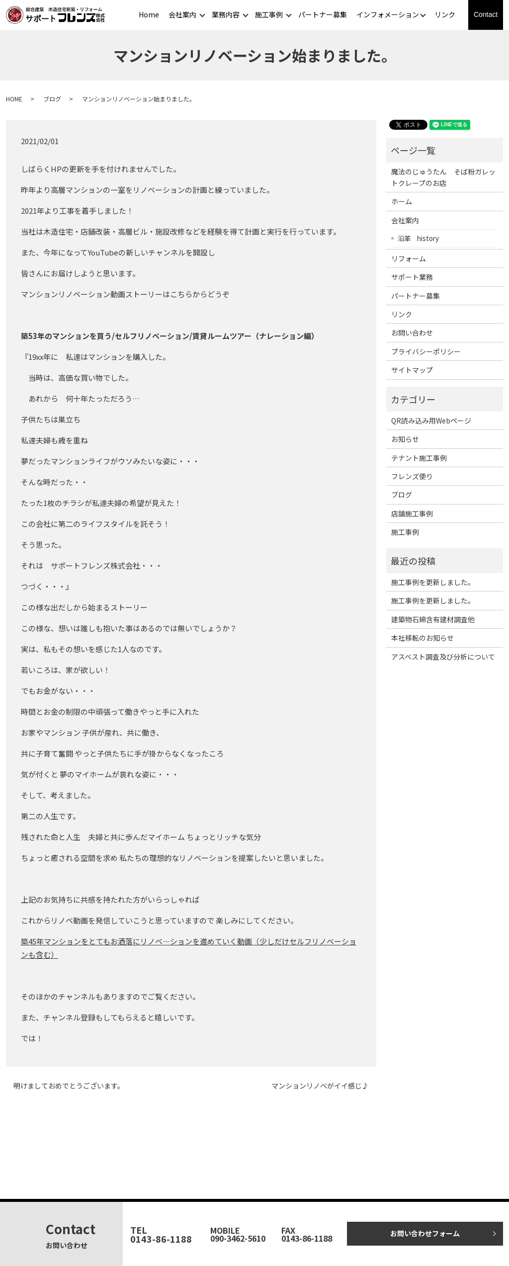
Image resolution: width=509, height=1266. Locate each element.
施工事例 (269, 14)
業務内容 (226, 14)
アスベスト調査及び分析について (443, 657)
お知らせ (405, 439)
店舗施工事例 (412, 513)
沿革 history (418, 238)
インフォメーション (387, 14)
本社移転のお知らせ (422, 638)
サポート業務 (412, 277)
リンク (444, 14)
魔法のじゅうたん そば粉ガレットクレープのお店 (443, 177)
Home (149, 14)
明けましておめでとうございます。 (68, 1086)
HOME (14, 98)
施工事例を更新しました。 (433, 582)
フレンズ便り (412, 476)
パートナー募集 (322, 14)
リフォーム (408, 258)
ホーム (401, 201)
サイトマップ (412, 370)
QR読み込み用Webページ (431, 420)
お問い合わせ (412, 333)
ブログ (52, 98)
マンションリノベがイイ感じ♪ (320, 1086)
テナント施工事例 (419, 458)
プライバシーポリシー (426, 351)
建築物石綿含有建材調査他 (433, 619)
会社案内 (182, 14)
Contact (486, 14)
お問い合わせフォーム (425, 1233)
